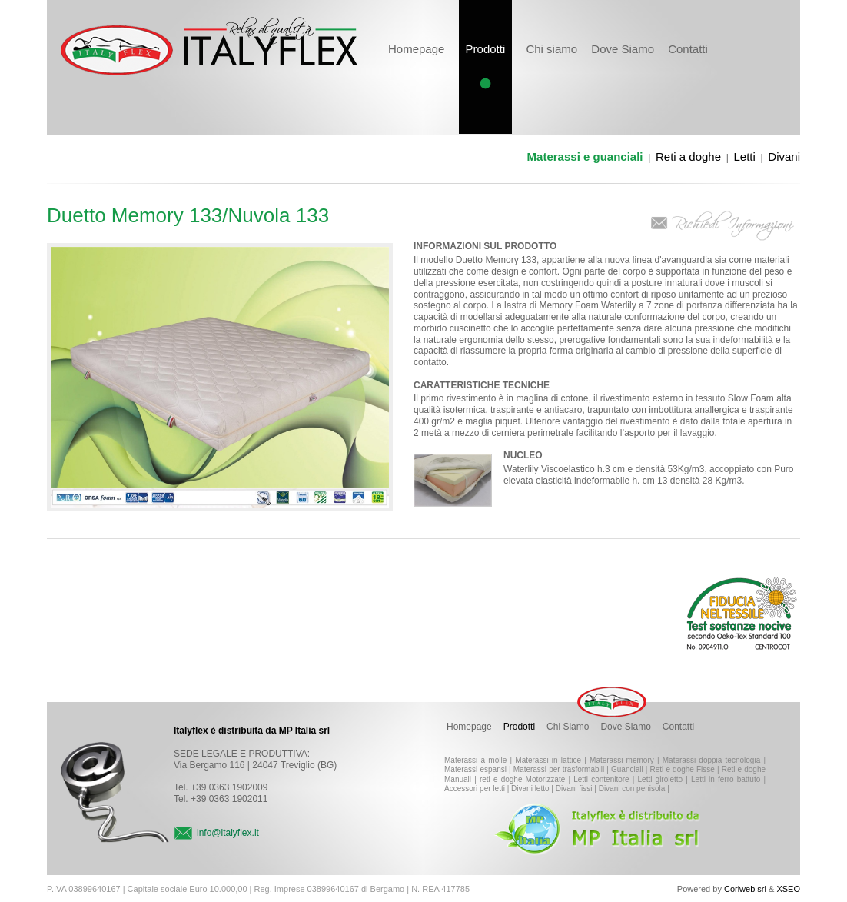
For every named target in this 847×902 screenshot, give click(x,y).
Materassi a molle (475, 760)
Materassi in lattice (548, 760)
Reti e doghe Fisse (682, 769)
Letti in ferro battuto (725, 779)
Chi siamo (551, 48)
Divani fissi (574, 788)
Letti (745, 156)
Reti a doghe (688, 156)
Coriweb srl (745, 889)
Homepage (416, 48)
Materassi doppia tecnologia (711, 760)
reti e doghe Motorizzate (522, 779)
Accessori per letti (474, 788)
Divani (784, 156)
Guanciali (627, 769)
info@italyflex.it (228, 832)
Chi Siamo (567, 726)
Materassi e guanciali (585, 156)
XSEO (788, 889)
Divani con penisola (632, 788)
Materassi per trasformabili (558, 769)
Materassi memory (622, 760)
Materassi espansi (475, 769)
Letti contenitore (601, 779)
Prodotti (519, 726)
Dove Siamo (622, 48)
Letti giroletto (660, 779)
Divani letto (530, 788)
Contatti (688, 48)
